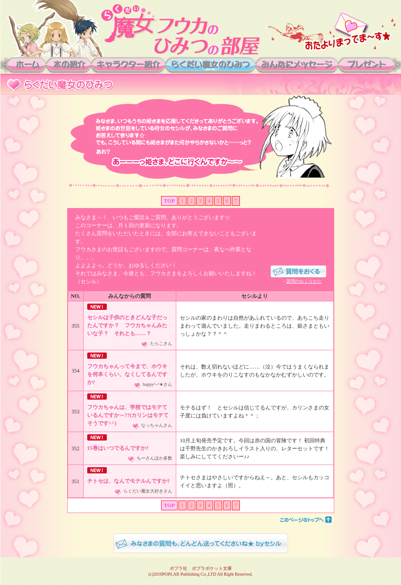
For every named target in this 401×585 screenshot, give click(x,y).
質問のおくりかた (304, 281)
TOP (169, 201)
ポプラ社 (178, 568)
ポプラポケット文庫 (212, 568)
